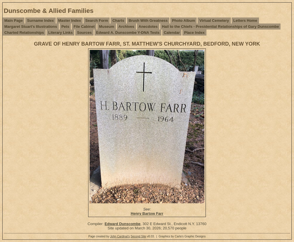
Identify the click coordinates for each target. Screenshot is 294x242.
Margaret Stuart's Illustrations (30, 26)
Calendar (172, 32)
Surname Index (40, 20)
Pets (65, 26)
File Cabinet (84, 26)
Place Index (194, 32)
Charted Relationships (24, 32)
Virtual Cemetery (214, 20)
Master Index (69, 20)
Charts (118, 20)
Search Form (96, 20)
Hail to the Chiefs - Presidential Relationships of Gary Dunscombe (220, 26)
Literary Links (60, 32)
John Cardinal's (120, 236)
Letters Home (245, 20)
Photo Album (183, 20)
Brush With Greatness (148, 20)
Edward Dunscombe (122, 224)
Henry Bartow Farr (147, 213)
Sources (84, 32)
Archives (126, 26)
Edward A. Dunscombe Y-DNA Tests (128, 32)
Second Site (138, 236)
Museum (106, 26)
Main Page (13, 20)
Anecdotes (148, 26)
